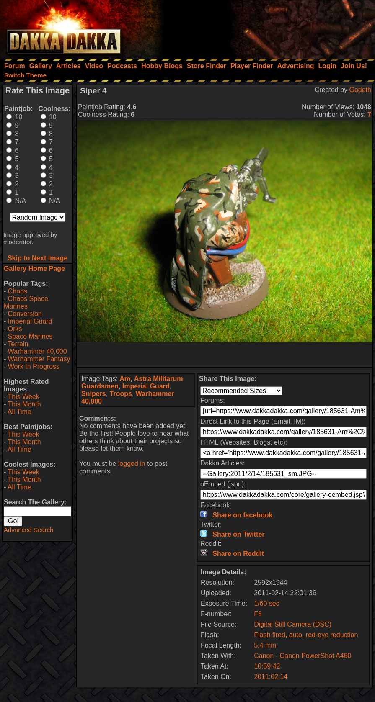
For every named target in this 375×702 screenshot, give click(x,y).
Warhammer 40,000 (37, 351)
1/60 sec (266, 603)
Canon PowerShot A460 (316, 655)
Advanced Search (28, 529)
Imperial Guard (30, 321)
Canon (264, 655)
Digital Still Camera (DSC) (292, 624)
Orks (15, 328)
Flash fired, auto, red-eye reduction (306, 634)
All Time (19, 411)
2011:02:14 (270, 676)
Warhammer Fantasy (39, 359)
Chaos (17, 291)
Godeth (360, 89)
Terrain (18, 343)
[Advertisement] (262, 27)
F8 (258, 613)
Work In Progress (33, 366)
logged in (131, 463)
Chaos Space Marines (26, 302)
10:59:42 (267, 666)
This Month (24, 404)
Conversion (25, 313)
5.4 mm (265, 645)
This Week (23, 396)
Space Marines (30, 336)
